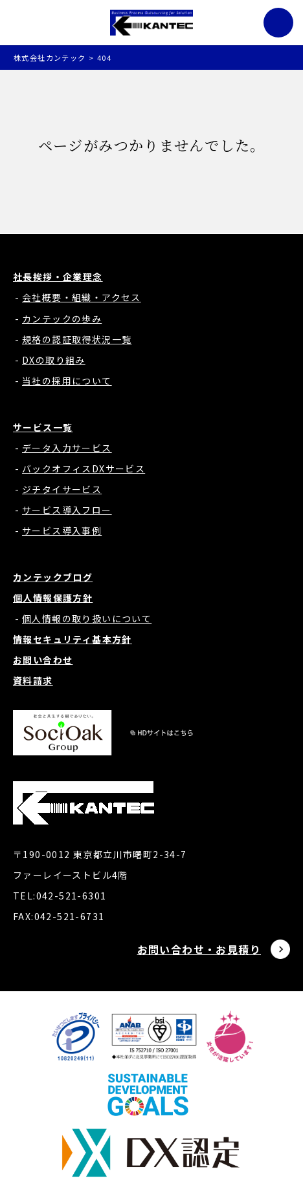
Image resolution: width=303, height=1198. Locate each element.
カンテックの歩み (62, 318)
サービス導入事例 (62, 530)
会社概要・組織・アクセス (81, 297)
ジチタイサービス (62, 489)
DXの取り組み (53, 359)
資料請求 (33, 680)
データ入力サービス (67, 447)
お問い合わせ (43, 659)
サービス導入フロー (67, 509)
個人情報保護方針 (53, 597)
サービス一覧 (43, 427)
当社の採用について (67, 380)
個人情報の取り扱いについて (87, 618)
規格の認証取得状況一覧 (76, 339)
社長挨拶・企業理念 (58, 276)
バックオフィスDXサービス (83, 468)
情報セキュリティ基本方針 (72, 639)
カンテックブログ (53, 577)
